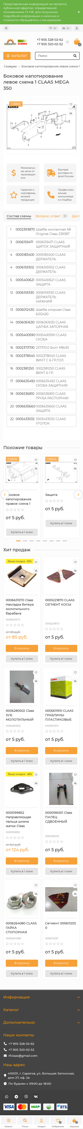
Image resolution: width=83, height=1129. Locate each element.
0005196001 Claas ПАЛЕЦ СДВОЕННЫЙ (58, 817)
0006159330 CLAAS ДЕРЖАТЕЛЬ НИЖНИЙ (51, 297)
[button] (18, 540)
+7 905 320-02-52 (21, 1049)
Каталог (41, 1010)
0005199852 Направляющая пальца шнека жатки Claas (18, 819)
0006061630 (25, 322)
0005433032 (25, 419)
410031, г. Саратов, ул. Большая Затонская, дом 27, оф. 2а (41, 1075)
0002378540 (25, 356)
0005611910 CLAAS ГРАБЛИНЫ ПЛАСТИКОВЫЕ (59, 715)
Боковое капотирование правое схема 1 (18, 499)
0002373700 (25, 348)
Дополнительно (41, 1022)
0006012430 (25, 310)
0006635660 (25, 406)
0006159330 (25, 293)
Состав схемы (19, 216)
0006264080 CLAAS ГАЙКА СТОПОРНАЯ (21, 927)
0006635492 (25, 381)
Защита (51, 495)
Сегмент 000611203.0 (60, 925)
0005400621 (25, 280)
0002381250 (25, 368)
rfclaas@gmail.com (22, 1055)
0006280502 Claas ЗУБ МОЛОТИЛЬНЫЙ (20, 715)
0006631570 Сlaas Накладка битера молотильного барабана (20, 606)
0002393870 (25, 229)
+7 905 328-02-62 (21, 1043)
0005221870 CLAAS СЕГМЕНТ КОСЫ (60, 602)
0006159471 (24, 242)
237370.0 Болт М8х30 (52, 348)
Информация (41, 997)
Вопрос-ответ (52, 216)
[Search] (57, 56)
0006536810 (25, 394)
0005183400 (25, 255)
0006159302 (25, 267)
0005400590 (25, 335)
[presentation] (5, 494)
